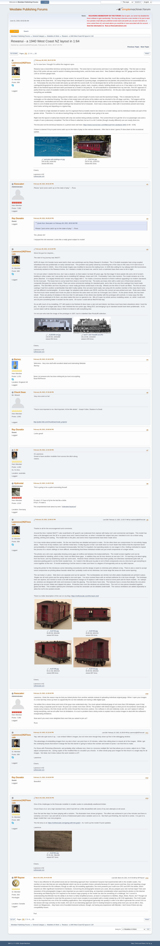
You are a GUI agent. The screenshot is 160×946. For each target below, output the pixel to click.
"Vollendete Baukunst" (68, 507)
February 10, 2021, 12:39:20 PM (44, 693)
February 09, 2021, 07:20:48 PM (44, 392)
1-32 (16, 450)
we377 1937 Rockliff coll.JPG (92, 335)
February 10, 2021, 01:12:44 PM (44, 732)
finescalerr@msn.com (118, 26)
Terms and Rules (140, 943)
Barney (17, 359)
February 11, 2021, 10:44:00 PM (44, 777)
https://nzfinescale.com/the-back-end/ (85, 596)
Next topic (145, 47)
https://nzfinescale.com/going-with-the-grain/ (64, 823)
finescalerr (19, 184)
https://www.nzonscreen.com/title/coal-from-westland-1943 (104, 125)
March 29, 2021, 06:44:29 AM (43, 877)
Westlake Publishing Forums (28, 9)
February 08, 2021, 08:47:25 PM (46, 60)
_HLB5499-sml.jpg (53, 335)
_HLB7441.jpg (91, 159)
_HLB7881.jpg (53, 853)
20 (36, 53)
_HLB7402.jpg (92, 631)
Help (132, 943)
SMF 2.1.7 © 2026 (13, 943)
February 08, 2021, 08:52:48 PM (44, 184)
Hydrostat (18, 483)
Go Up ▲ (149, 943)
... (34, 53)
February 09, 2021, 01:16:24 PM (44, 359)
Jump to (117, 929)
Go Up (12, 919)
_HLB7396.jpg (53, 669)
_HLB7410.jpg (92, 669)
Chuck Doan (20, 392)
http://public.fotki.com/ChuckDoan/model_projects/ (50, 422)
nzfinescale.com (39, 176)
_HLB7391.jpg (53, 631)
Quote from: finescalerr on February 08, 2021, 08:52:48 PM (57, 223)
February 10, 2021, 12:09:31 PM (46, 519)
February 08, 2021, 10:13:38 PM (46, 249)
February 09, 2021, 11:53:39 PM (44, 450)
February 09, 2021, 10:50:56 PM (44, 429)
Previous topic (133, 47)
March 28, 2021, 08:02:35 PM (45, 798)
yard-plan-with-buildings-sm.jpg (53, 159)
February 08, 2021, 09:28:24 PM (44, 218)
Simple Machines (25, 943)
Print (147, 53)
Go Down (13, 53)
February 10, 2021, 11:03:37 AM (44, 483)
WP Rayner (19, 878)
